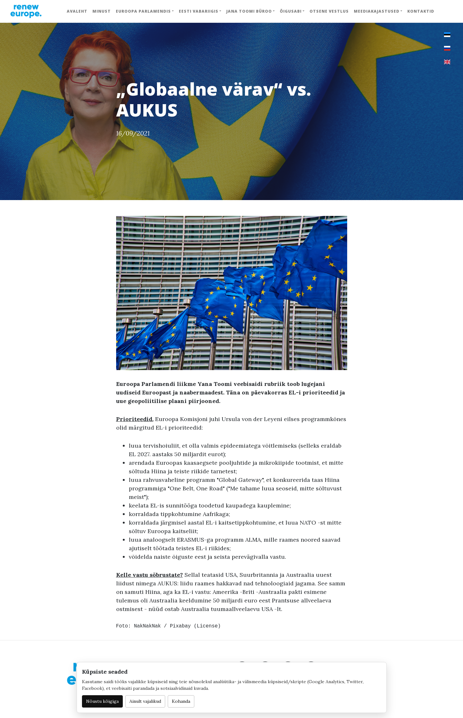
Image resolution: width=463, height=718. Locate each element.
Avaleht (77, 11)
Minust (101, 11)
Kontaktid (420, 11)
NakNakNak (147, 626)
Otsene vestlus (329, 11)
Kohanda (181, 701)
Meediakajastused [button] (376, 11)
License (207, 626)
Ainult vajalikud (145, 701)
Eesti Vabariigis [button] (198, 11)
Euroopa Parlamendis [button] (143, 11)
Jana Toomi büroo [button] (249, 11)
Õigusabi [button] (291, 11)
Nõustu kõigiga (102, 701)
